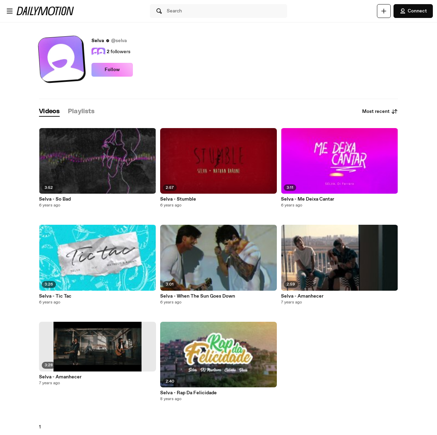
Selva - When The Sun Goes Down (197, 296)
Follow (112, 70)
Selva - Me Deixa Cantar (307, 199)
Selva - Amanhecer (60, 377)
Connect (413, 11)
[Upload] (384, 11)
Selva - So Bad (55, 199)
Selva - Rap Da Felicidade (188, 393)
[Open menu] (9, 11)
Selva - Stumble (178, 199)
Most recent (380, 111)
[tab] (49, 111)
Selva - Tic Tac (55, 296)
